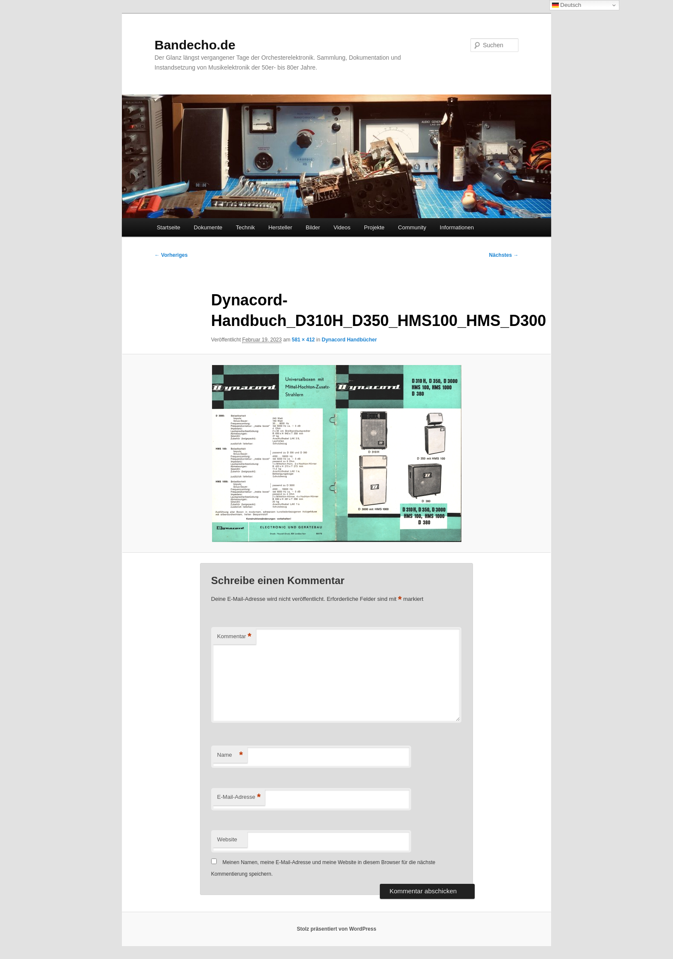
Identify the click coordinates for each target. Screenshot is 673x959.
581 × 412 (303, 340)
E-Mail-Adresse (239, 797)
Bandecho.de (195, 45)
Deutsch (567, 5)
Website (227, 839)
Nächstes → (503, 255)
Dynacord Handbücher (349, 340)
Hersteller (280, 227)
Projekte (374, 227)
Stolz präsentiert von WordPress (336, 929)
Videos (342, 227)
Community (412, 227)
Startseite (168, 227)
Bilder (313, 227)
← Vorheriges (171, 255)
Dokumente (208, 227)
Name (230, 755)
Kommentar (234, 636)
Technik (245, 227)
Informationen (457, 227)
